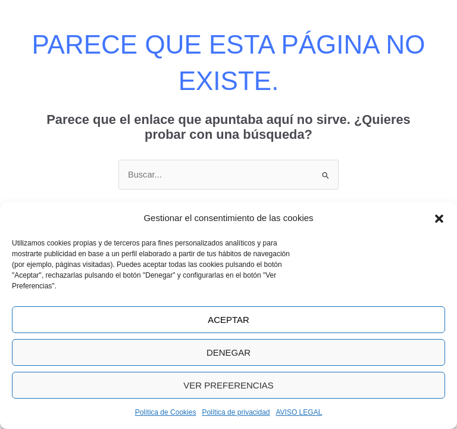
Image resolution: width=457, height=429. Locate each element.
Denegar (228, 352)
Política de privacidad (236, 412)
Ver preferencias (228, 385)
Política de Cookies (165, 412)
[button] (439, 219)
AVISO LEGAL (299, 412)
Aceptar (228, 320)
